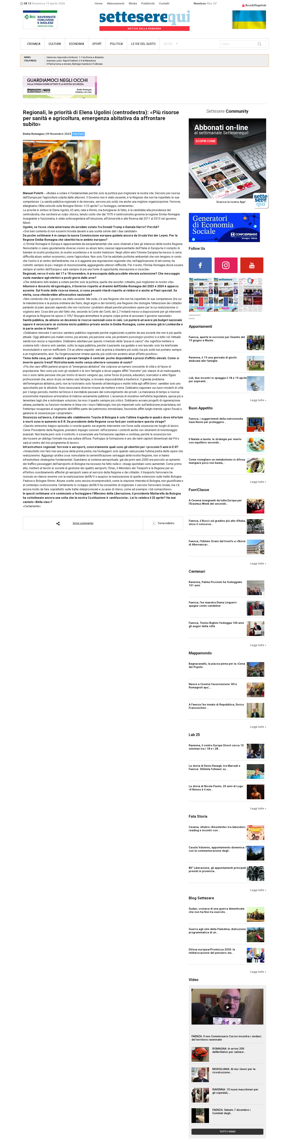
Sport (97, 44)
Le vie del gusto (143, 44)
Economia (76, 44)
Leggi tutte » (258, 400)
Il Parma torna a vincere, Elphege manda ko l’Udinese (74, 64)
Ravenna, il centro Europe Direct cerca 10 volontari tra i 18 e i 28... (216, 747)
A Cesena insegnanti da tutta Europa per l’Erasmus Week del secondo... (215, 502)
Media (133, 3)
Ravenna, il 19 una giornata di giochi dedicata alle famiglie (213, 359)
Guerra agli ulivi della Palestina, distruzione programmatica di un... (217, 930)
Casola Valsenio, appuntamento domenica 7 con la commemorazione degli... (218, 849)
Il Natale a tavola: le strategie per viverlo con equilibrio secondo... (215, 441)
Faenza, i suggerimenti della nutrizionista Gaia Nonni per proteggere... (216, 420)
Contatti (164, 3)
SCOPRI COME (205, 141)
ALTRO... (169, 44)
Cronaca (33, 44)
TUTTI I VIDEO (227, 1131)
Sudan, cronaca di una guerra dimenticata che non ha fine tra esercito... (216, 910)
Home (98, 3)
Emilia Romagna (33, 134)
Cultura (55, 44)
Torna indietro (163, 523)
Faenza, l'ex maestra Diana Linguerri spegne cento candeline (213, 604)
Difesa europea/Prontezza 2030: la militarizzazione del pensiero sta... (212, 951)
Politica (116, 44)
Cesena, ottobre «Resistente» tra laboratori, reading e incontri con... (217, 828)
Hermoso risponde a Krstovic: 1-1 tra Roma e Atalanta (75, 57)
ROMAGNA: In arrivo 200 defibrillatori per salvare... (229, 1050)
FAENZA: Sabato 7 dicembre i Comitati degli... (231, 1111)
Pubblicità (148, 3)
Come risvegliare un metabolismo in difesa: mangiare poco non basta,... (217, 461)
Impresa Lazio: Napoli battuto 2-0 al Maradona (71, 60)
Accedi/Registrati (254, 5)
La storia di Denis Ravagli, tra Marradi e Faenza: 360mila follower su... (214, 767)
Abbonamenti (115, 3)
